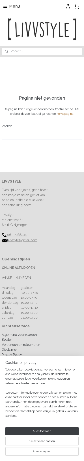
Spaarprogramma (14, 359)
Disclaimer (9, 349)
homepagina (64, 113)
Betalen (7, 339)
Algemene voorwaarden (19, 334)
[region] (42, 411)
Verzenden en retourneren (21, 344)
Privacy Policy (12, 354)
